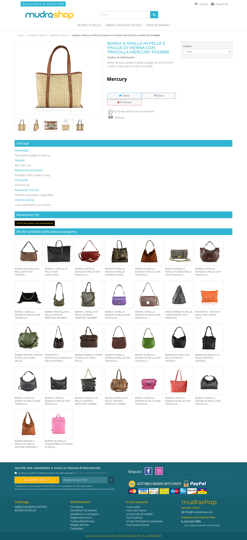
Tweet (124, 95)
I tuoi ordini (133, 506)
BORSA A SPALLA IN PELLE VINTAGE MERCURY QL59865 (86, 314)
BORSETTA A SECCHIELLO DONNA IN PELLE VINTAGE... (58, 357)
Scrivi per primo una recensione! (134, 111)
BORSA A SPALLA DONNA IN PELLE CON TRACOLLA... (147, 271)
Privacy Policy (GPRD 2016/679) (92, 473)
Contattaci (76, 528)
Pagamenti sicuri (81, 517)
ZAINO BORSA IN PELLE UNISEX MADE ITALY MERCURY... (178, 314)
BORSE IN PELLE (89, 25)
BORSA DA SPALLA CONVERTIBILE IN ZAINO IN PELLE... (59, 444)
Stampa (115, 117)
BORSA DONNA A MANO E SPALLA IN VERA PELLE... (28, 357)
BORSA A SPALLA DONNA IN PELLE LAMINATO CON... (115, 271)
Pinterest (124, 102)
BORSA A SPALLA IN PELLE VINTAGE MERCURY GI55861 (116, 400)
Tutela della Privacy (82, 521)
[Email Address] (84, 480)
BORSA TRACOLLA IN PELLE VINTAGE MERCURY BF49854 (57, 314)
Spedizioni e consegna (84, 514)
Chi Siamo (76, 506)
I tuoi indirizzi (134, 517)
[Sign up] (111, 480)
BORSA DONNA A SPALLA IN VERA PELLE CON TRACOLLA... (178, 271)
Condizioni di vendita (83, 510)
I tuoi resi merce (136, 510)
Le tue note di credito (139, 514)
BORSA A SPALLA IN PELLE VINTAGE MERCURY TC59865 (86, 400)
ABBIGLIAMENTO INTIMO (123, 25)
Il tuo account (137, 502)
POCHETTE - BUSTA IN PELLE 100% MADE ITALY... (207, 314)
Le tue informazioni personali (144, 521)
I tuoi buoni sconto (137, 524)
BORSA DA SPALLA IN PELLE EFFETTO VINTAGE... (27, 271)
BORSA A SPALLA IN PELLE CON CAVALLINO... (56, 271)
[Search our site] (124, 14)
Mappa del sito (79, 524)
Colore (187, 46)
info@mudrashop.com (199, 512)
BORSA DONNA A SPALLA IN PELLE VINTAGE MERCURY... (26, 444)
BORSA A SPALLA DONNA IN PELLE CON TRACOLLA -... (87, 271)
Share (159, 95)
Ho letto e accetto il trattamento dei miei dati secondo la (63, 473)
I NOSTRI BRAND (157, 25)
